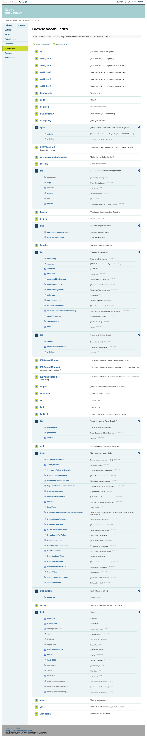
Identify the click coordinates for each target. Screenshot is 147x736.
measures (51, 274)
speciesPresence (54, 316)
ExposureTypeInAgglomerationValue (61, 486)
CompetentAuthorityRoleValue (59, 470)
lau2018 (44, 414)
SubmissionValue (54, 583)
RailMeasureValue (54, 551)
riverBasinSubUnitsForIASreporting (61, 311)
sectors (50, 438)
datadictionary (47, 114)
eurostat (44, 164)
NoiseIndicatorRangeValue (57, 519)
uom (42, 700)
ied (41, 335)
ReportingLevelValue (55, 556)
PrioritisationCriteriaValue (57, 546)
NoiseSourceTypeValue (56, 535)
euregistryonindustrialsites (53, 157)
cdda (42, 100)
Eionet (15, 20)
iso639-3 (50, 502)
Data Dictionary (24, 20)
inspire (43, 387)
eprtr (42, 127)
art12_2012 (45, 59)
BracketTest (52, 624)
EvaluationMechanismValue (58, 481)
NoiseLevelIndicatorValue (57, 530)
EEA (15, 2)
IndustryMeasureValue (56, 496)
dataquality (45, 120)
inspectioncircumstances (57, 347)
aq (41, 52)
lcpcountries (52, 428)
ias (41, 252)
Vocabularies (10, 48)
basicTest (51, 619)
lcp (41, 421)
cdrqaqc (50, 264)
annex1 (50, 341)
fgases (43, 212)
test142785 (51, 660)
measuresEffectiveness (56, 279)
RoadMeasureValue (55, 561)
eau (48, 634)
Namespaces (10, 58)
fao (41, 171)
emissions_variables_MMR (58, 232)
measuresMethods (54, 284)
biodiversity (46, 93)
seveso (43, 605)
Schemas (9, 44)
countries (51, 269)
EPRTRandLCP (47, 147)
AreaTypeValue (53, 465)
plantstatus (51, 433)
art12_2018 (45, 65)
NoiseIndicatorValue (55, 524)
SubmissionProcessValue (57, 577)
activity (50, 134)
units (49, 327)
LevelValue (51, 507)
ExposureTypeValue (55, 491)
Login (121, 1)
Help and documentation (15, 25)
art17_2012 (45, 79)
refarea (50, 193)
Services (8, 53)
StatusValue (52, 572)
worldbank (45, 714)
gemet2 (43, 219)
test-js (49, 655)
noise (43, 453)
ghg (42, 226)
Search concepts (62, 44)
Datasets (8, 30)
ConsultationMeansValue (57, 475)
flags (49, 183)
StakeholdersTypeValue (56, 567)
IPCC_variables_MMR (55, 237)
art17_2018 (45, 86)
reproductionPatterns (55, 305)
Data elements (11, 39)
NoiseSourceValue (54, 540)
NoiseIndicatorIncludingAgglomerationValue (64, 512)
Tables (7, 34)
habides (44, 245)
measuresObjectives (55, 290)
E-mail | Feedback (12, 728)
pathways (51, 295)
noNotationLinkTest (55, 650)
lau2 (42, 407)
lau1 (42, 400)
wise (42, 707)
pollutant (50, 352)
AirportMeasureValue (55, 459)
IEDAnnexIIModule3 (50, 367)
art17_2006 (45, 72)
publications (46, 591)
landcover (45, 393)
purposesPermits (54, 300)
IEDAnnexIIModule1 (50, 360)
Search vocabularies (43, 44)
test (42, 612)
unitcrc (50, 204)
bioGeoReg (51, 259)
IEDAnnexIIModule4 (50, 377)
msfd (42, 446)
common (44, 107)
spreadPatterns (53, 321)
